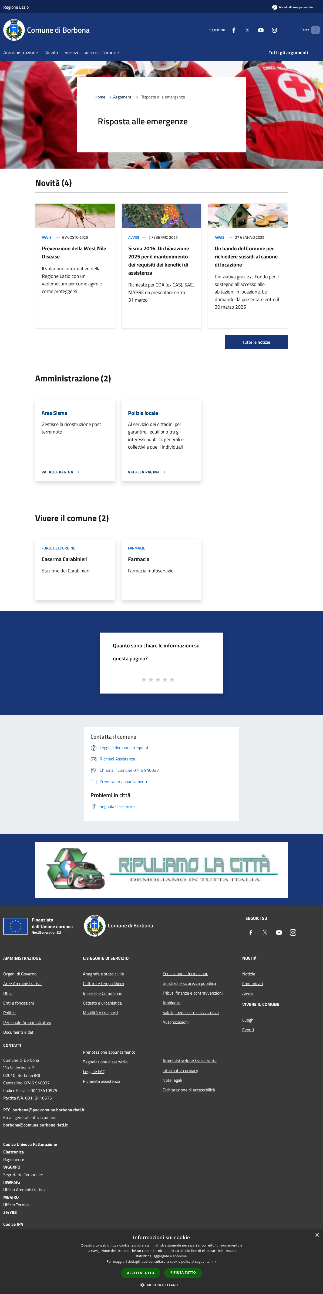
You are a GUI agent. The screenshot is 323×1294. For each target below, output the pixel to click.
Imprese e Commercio (102, 993)
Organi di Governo (19, 974)
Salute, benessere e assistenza (191, 1012)
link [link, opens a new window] (213, 1261)
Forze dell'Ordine (58, 548)
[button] (161, 1285)
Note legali (172, 1080)
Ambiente (171, 1002)
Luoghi (248, 1020)
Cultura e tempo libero (103, 983)
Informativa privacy (180, 1070)
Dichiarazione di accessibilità (189, 1090)
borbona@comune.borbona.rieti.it (35, 1125)
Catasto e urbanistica (102, 1003)
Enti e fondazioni (18, 1003)
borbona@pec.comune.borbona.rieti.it (48, 1110)
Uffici (8, 993)
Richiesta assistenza (101, 1081)
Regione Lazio (16, 7)
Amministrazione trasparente (190, 1060)
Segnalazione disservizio (105, 1062)
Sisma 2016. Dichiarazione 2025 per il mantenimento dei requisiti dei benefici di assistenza (158, 260)
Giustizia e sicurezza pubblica (189, 983)
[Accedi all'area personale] (292, 7)
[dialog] (161, 1262)
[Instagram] (265, 29)
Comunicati (252, 983)
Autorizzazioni (176, 1022)
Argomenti (123, 97)
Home (100, 97)
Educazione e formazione (185, 973)
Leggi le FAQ (94, 1071)
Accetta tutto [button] (140, 1273)
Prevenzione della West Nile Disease (74, 252)
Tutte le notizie (256, 342)
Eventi (248, 1029)
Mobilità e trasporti (100, 1012)
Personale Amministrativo (27, 1022)
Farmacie (136, 548)
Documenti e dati (19, 1032)
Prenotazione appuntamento (109, 1052)
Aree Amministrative (22, 983)
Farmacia (138, 559)
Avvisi (47, 237)
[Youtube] (251, 29)
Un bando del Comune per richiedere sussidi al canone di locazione (246, 256)
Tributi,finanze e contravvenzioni (193, 993)
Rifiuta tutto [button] (183, 1272)
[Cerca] (313, 29)
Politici (9, 1012)
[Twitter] (238, 29)
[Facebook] (224, 29)
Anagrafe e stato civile (103, 974)
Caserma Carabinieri (65, 559)
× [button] (317, 1235)
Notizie (248, 974)
